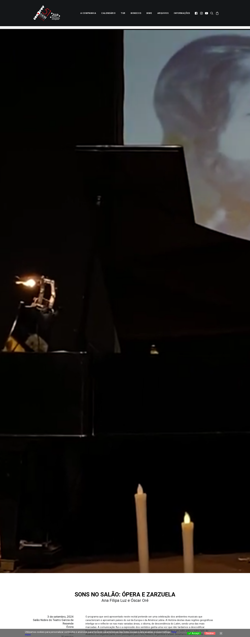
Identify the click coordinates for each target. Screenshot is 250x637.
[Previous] (80, 584)
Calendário (108, 14)
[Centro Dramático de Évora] (47, 15)
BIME (149, 14)
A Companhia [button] (88, 14)
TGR (123, 14)
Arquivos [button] (163, 14)
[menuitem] (88, 14)
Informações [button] (182, 14)
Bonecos (136, 14)
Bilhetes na (94, 447)
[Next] (170, 584)
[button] (196, 14)
